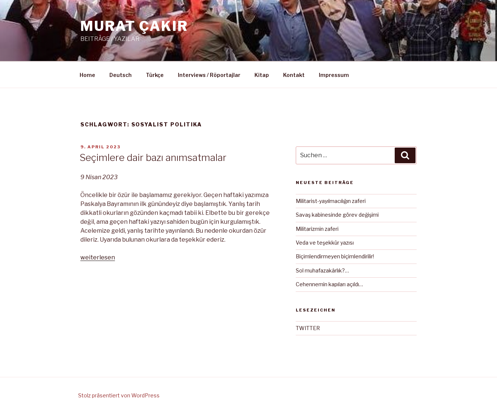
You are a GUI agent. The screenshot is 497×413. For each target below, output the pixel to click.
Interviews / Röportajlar (209, 75)
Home (87, 75)
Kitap (261, 75)
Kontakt (294, 75)
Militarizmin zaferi (317, 229)
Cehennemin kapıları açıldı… (329, 284)
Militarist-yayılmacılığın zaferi (331, 201)
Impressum (334, 75)
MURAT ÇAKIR (134, 26)
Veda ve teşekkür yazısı (325, 242)
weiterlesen (97, 257)
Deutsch (120, 75)
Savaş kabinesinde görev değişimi (337, 215)
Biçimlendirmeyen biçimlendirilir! (335, 256)
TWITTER (308, 328)
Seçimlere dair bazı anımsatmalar (153, 157)
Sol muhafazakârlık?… (322, 270)
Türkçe (155, 75)
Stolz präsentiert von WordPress (119, 395)
